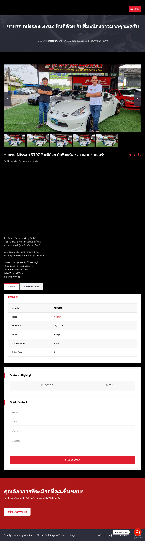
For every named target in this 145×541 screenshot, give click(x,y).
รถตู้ (110, 535)
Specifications (31, 286)
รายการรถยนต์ (50, 41)
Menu (134, 8)
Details (11, 286)
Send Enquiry (72, 459)
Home (39, 41)
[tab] (11, 286)
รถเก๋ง (98, 535)
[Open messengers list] (138, 532)
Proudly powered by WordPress (19, 535)
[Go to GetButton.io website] (138, 538)
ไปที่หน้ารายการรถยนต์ (17, 511)
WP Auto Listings (66, 535)
